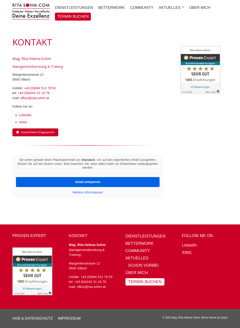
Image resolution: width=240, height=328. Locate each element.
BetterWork (139, 243)
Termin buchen (145, 282)
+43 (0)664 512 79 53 (40, 88)
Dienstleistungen (145, 236)
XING (23, 122)
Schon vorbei (143, 265)
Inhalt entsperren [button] (87, 181)
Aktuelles (136, 258)
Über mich (136, 272)
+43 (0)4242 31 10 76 (34, 93)
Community (137, 251)
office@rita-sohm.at (34, 98)
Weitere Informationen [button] (87, 192)
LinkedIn (25, 115)
